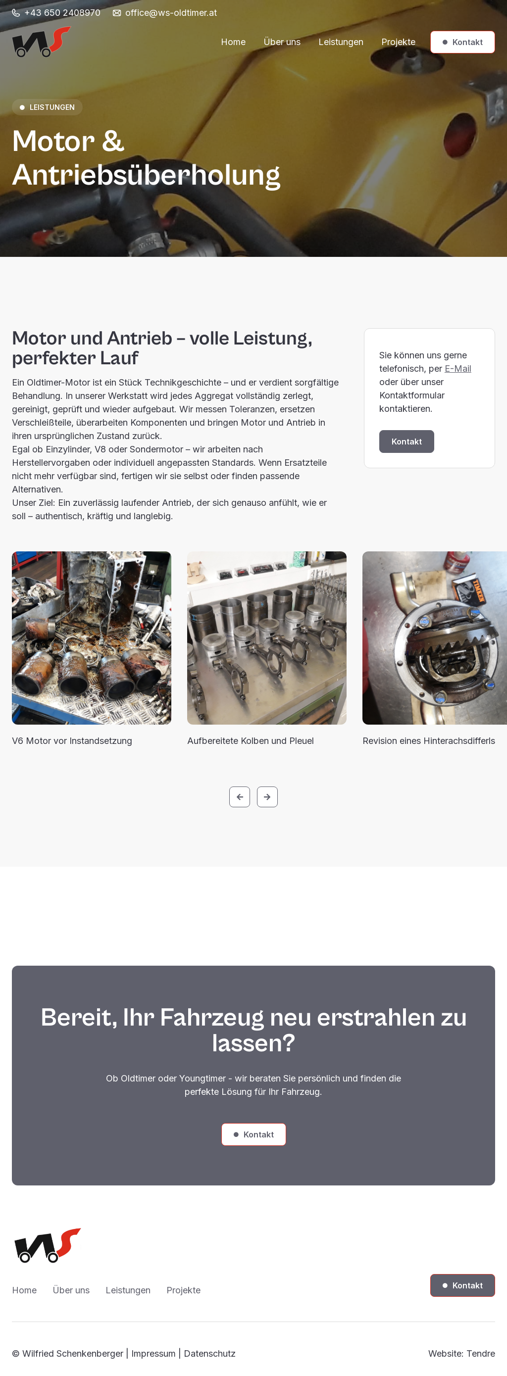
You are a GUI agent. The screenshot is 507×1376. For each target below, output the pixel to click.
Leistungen (340, 42)
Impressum (153, 1353)
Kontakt (463, 42)
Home (233, 42)
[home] (41, 41)
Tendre (480, 1353)
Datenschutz (210, 1353)
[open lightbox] (91, 638)
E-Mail (458, 368)
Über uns (282, 42)
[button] (239, 796)
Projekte (398, 42)
